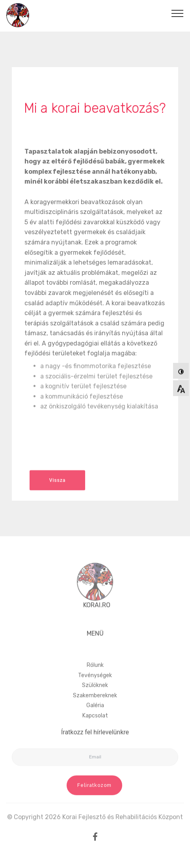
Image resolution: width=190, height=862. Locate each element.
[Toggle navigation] (177, 13)
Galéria (95, 717)
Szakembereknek (95, 707)
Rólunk (95, 676)
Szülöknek (95, 696)
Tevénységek (95, 687)
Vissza (57, 483)
